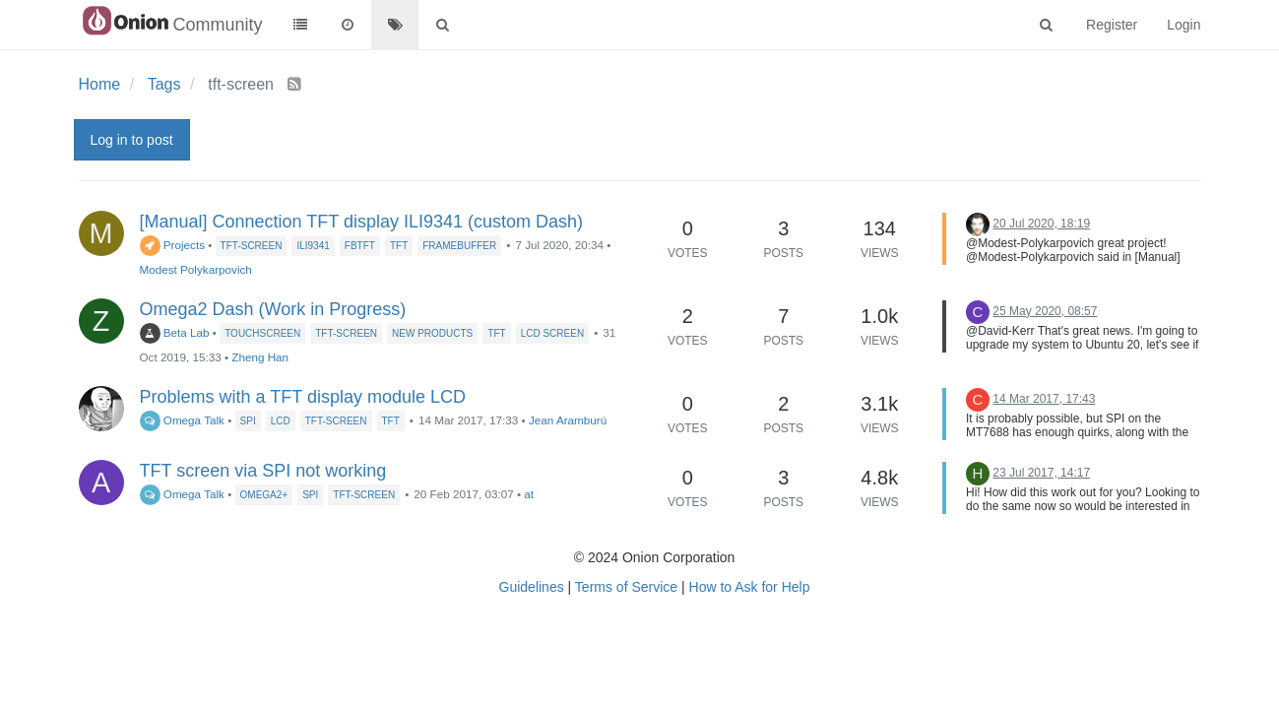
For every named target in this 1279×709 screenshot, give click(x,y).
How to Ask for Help (749, 587)
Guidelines (531, 587)
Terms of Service (626, 587)
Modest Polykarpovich (196, 269)
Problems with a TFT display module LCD (303, 397)
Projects (173, 244)
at (529, 493)
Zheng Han (259, 357)
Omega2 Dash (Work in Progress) (273, 309)
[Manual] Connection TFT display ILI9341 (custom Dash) (362, 221)
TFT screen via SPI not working (263, 471)
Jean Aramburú (568, 420)
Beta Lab (175, 332)
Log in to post (132, 140)
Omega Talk (182, 420)
